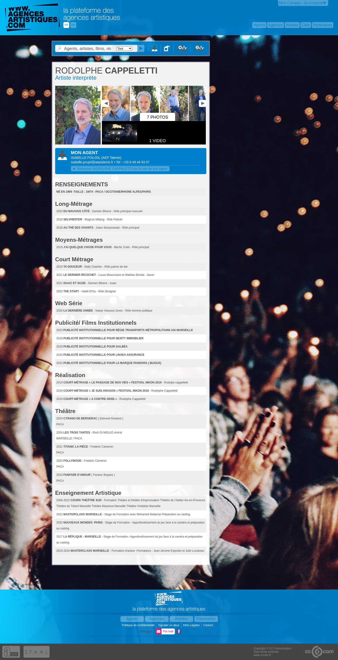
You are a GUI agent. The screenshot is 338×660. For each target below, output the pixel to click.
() (111, 158)
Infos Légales (191, 625)
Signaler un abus (169, 625)
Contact (208, 625)
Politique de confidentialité (138, 625)
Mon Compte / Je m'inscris (301, 3)
